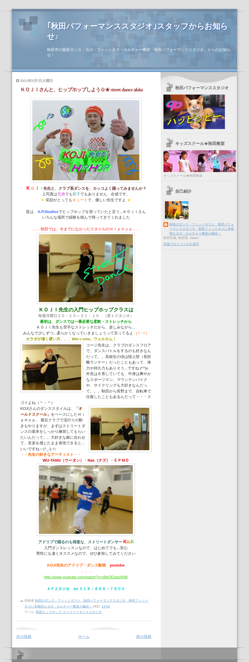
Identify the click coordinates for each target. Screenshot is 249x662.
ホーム (84, 636)
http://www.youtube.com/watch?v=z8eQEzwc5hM (86, 577)
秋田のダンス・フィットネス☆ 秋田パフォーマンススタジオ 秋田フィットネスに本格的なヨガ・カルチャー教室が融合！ (201, 228)
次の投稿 (23, 636)
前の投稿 (143, 636)
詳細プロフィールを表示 (181, 244)
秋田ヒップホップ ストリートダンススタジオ (68, 612)
